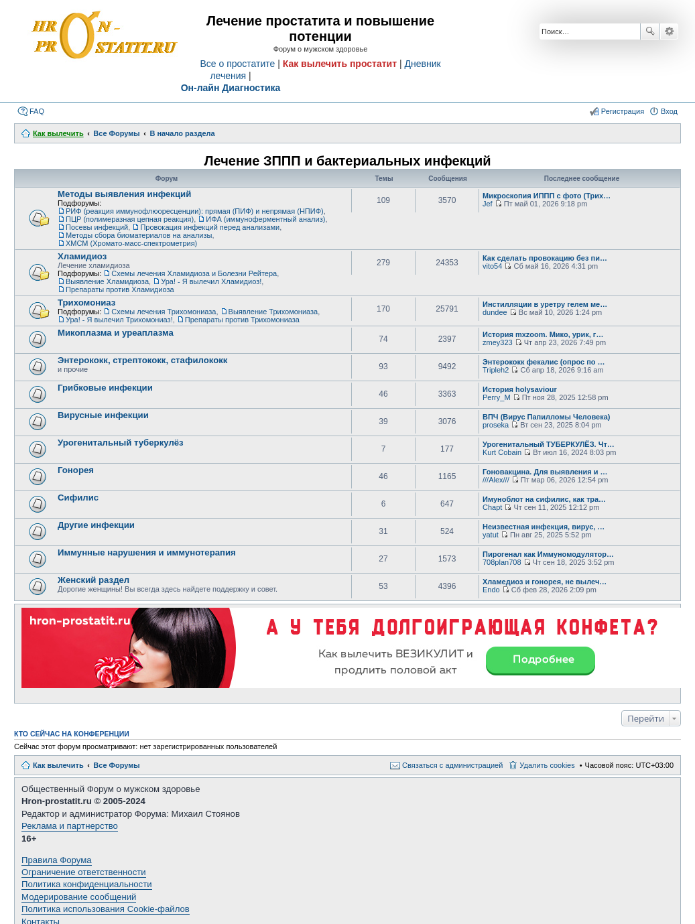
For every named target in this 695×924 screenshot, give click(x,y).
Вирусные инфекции (103, 415)
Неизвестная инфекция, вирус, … (544, 527)
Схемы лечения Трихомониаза (163, 312)
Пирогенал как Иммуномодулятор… (548, 554)
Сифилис (78, 497)
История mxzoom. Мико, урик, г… (543, 334)
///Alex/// (496, 480)
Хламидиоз (82, 256)
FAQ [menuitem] (36, 111)
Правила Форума (56, 860)
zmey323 (498, 342)
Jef (488, 204)
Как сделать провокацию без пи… (545, 258)
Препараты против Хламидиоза (120, 289)
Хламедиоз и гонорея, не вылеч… (545, 582)
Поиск (650, 31)
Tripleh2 (496, 370)
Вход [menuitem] (669, 111)
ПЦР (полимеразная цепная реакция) (130, 219)
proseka (496, 425)
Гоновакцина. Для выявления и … (545, 472)
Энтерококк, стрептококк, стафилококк (142, 360)
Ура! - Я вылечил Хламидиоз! (211, 281)
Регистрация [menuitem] (622, 111)
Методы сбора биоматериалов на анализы (139, 235)
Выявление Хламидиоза (107, 281)
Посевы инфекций (97, 227)
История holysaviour (520, 389)
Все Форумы (116, 765)
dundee (495, 312)
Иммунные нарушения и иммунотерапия (147, 552)
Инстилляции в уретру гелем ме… (545, 304)
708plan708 (502, 562)
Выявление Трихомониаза (273, 312)
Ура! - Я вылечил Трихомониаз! (119, 320)
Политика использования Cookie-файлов (105, 909)
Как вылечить (58, 765)
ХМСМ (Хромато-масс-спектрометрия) (131, 243)
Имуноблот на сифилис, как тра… (544, 499)
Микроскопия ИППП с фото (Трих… (547, 196)
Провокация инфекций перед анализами (209, 227)
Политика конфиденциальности (86, 884)
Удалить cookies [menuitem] (546, 765)
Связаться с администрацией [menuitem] (452, 765)
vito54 (492, 266)
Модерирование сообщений (78, 897)
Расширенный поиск (669, 31)
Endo (491, 590)
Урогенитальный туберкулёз (121, 443)
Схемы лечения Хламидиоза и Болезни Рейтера (194, 273)
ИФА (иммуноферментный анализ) (265, 219)
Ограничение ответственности (83, 872)
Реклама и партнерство (69, 826)
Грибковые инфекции (105, 388)
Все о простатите (237, 63)
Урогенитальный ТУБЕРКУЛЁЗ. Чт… (549, 444)
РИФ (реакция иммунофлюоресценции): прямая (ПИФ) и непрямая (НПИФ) (195, 211)
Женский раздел (93, 580)
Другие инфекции (96, 525)
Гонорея (76, 470)
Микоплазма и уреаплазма (116, 333)
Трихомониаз (86, 303)
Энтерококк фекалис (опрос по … (544, 362)
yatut (491, 535)
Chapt (492, 507)
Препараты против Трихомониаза (242, 320)
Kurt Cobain (502, 452)
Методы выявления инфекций (124, 194)
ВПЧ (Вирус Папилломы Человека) (546, 417)
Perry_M (497, 397)
